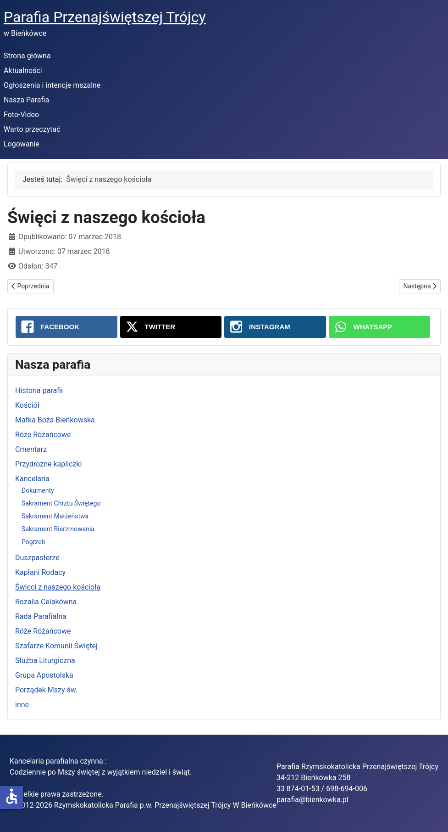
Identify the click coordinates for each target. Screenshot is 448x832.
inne (22, 704)
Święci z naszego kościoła (57, 587)
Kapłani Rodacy (40, 572)
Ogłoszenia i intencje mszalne (52, 85)
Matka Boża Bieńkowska (55, 420)
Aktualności (23, 70)
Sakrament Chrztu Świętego (61, 503)
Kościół (27, 405)
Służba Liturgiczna (45, 660)
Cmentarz (31, 449)
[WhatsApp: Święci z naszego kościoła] (380, 327)
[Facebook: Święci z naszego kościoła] (66, 327)
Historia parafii (39, 390)
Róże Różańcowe (43, 434)
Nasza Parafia (26, 100)
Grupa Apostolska (44, 675)
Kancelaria (32, 478)
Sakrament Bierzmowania (58, 529)
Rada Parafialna (40, 616)
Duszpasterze (37, 557)
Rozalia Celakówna (46, 601)
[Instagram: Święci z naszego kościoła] (275, 327)
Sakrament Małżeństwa (55, 516)
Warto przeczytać (32, 129)
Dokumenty (38, 490)
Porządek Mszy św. (46, 690)
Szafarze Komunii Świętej (56, 645)
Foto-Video (21, 114)
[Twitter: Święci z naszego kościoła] (171, 327)
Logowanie (21, 144)
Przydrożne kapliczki (48, 464)
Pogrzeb (33, 541)
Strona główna (27, 55)
